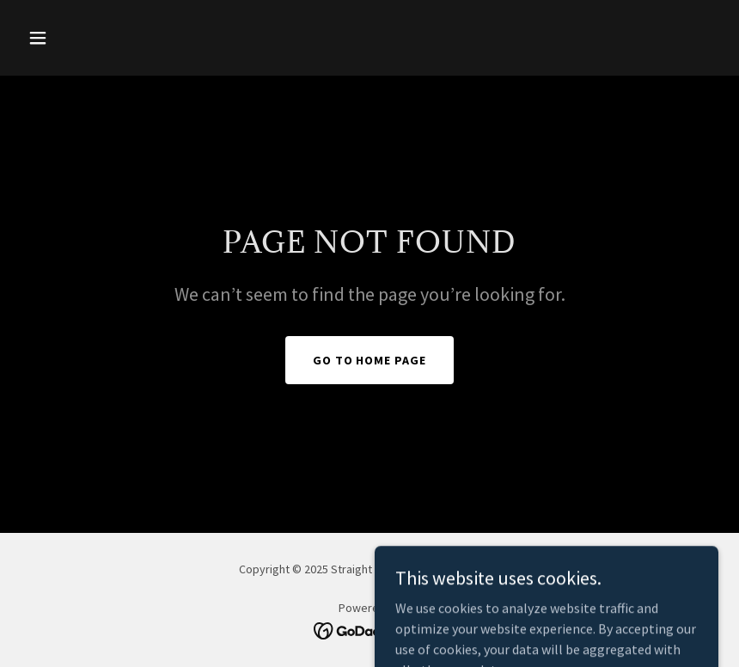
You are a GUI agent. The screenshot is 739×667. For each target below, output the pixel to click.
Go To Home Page (370, 360)
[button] (73, 38)
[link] (370, 629)
